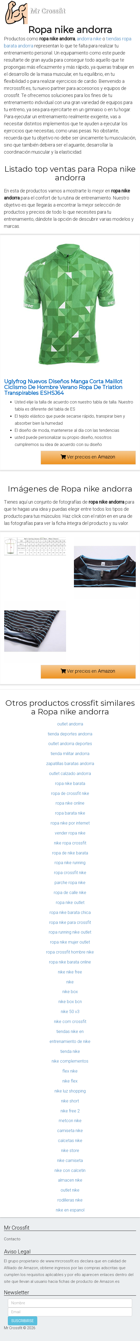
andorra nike (89, 38)
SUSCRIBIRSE (22, 1321)
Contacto (12, 1239)
